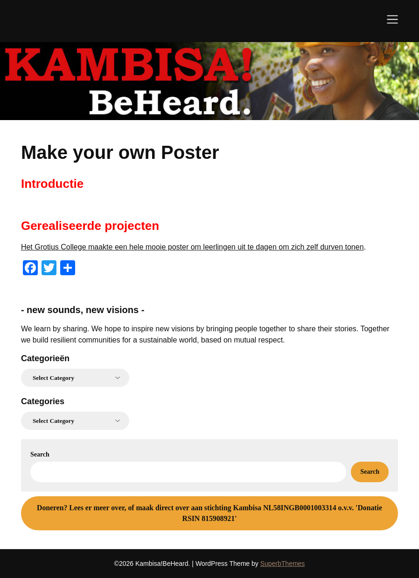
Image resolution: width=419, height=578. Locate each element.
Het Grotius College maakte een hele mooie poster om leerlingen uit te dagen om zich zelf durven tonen (192, 247)
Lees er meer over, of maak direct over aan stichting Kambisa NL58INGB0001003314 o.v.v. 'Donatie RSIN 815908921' (209, 513)
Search (39, 454)
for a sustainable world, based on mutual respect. (203, 340)
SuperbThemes (282, 563)
